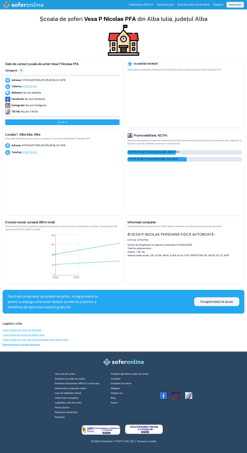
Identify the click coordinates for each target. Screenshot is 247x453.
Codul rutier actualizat (66, 398)
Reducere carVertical (66, 412)
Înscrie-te (62, 122)
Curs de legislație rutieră (68, 393)
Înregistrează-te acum (217, 302)
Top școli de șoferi (65, 373)
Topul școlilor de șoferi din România (22, 330)
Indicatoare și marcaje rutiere (70, 388)
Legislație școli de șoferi (68, 402)
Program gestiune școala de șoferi (129, 373)
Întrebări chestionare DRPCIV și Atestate (77, 383)
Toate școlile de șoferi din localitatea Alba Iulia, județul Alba (35, 339)
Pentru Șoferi (62, 407)
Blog (113, 398)
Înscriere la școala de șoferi (70, 378)
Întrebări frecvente (121, 383)
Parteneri (60, 417)
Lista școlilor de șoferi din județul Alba (24, 335)
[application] (62, 257)
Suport (114, 402)
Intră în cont (235, 4)
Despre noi (117, 393)
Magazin (115, 388)
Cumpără (115, 378)
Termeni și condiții (146, 441)
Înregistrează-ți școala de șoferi (21, 344)
